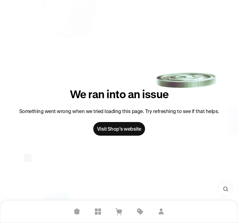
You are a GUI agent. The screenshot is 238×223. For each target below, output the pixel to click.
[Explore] (97, 211)
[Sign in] (161, 211)
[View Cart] (119, 211)
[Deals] (140, 211)
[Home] (76, 211)
